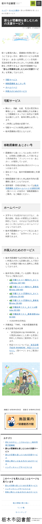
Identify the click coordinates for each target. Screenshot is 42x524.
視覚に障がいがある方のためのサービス (21, 492)
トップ (4, 10)
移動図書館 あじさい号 (15, 84)
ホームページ (11, 87)
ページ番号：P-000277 (31, 28)
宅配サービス (11, 80)
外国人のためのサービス (16, 91)
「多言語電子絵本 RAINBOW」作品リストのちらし (24, 348)
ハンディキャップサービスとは (18, 467)
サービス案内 (14, 10)
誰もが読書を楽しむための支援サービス (21, 485)
